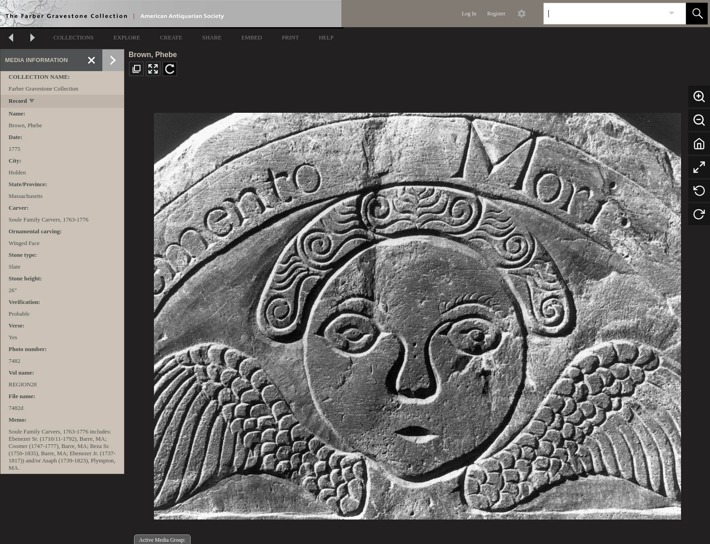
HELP (326, 37)
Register (496, 13)
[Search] (604, 13)
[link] (671, 13)
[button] (697, 13)
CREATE (171, 37)
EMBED (251, 37)
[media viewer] (417, 313)
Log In (469, 13)
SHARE (211, 37)
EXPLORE (127, 37)
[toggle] (32, 101)
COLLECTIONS (73, 37)
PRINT (290, 37)
